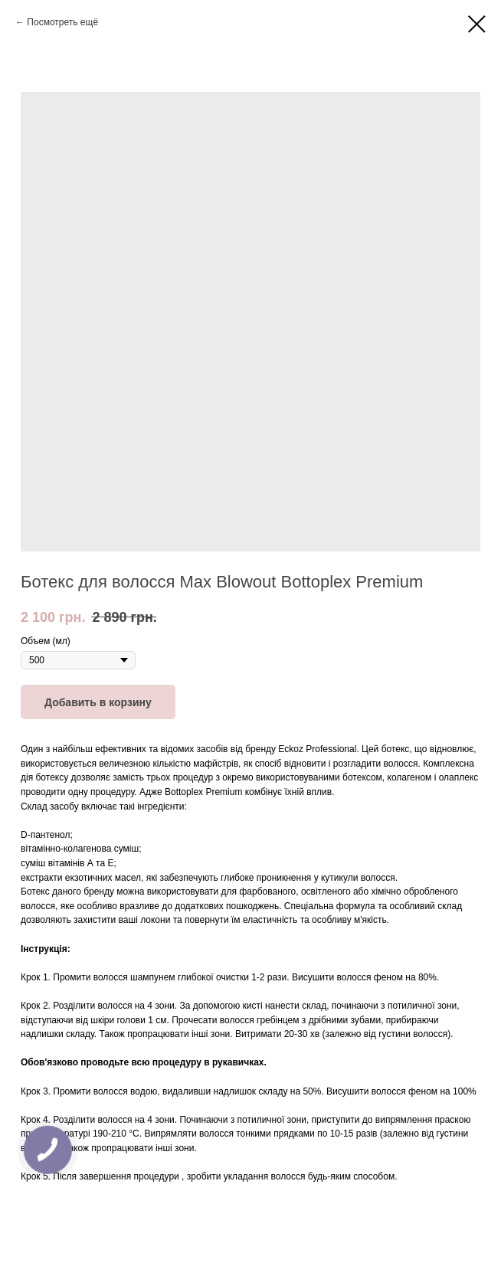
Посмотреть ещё (62, 22)
